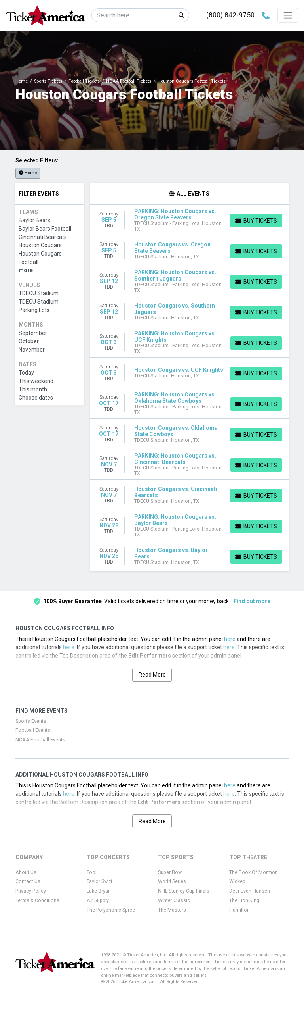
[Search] (132, 15)
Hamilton (239, 910)
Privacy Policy (30, 891)
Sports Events (30, 721)
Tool (92, 872)
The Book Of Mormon (253, 872)
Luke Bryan (99, 891)
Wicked (237, 881)
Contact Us (27, 881)
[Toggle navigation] (287, 15)
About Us (25, 872)
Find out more (252, 601)
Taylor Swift (99, 881)
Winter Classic (174, 900)
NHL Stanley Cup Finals (183, 891)
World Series (172, 881)
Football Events (32, 730)
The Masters (172, 910)
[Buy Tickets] (256, 220)
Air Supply (98, 900)
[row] (189, 220)
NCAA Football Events (40, 740)
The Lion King (244, 900)
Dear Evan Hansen (249, 891)
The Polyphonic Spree (111, 910)
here (230, 639)
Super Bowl (170, 872)
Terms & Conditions (37, 900)
